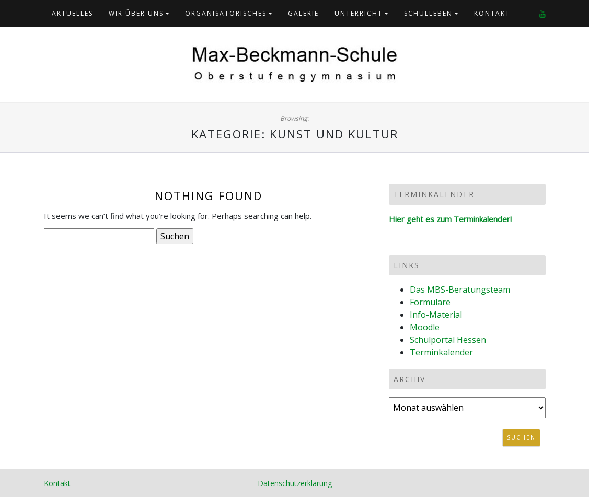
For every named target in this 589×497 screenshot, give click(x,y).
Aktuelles (72, 13)
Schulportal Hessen (448, 339)
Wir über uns (136, 13)
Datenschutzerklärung (295, 483)
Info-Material (436, 314)
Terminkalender (441, 352)
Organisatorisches (226, 13)
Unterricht (358, 13)
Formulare (430, 302)
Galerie (303, 13)
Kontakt (492, 13)
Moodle (425, 327)
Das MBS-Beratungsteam (460, 289)
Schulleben (428, 13)
